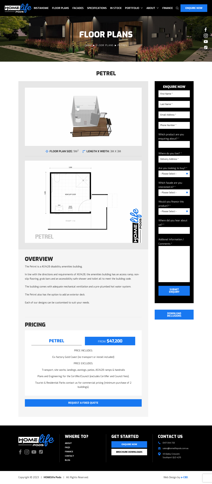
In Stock (116, 8)
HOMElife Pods (18, 8)
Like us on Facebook (206, 30)
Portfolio (132, 8)
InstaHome (41, 8)
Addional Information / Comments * (171, 241)
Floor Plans (60, 8)
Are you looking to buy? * (172, 168)
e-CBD (184, 477)
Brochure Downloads (129, 452)
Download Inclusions (174, 315)
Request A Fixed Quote (83, 402)
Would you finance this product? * (171, 204)
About (150, 8)
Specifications (97, 8)
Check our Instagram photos (206, 36)
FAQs (67, 447)
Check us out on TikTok (206, 48)
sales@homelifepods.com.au (175, 448)
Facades (78, 8)
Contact (69, 456)
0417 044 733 (169, 443)
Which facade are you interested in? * (170, 185)
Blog (67, 460)
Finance (167, 8)
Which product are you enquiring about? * (171, 136)
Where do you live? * (170, 153)
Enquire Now (193, 8)
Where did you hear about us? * (172, 222)
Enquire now (129, 444)
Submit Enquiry (174, 291)
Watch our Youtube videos (206, 42)
